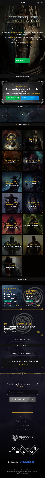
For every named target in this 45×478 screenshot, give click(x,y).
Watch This (22, 107)
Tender (9, 303)
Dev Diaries (22, 279)
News (15, 301)
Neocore (7, 329)
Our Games (22, 125)
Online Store (22, 345)
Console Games (22, 76)
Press (22, 417)
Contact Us (22, 364)
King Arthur (8, 301)
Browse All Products (21, 354)
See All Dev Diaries (21, 340)
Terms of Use (22, 421)
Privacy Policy (22, 425)
